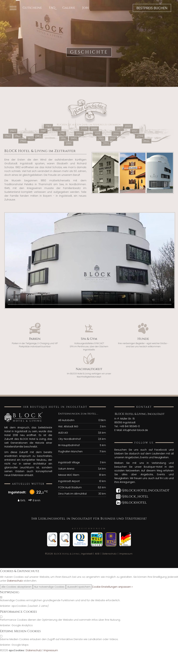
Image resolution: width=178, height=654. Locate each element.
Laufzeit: (33, 606)
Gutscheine (32, 8)
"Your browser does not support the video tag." (89, 260)
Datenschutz (109, 553)
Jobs (85, 8)
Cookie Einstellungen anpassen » (112, 587)
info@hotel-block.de (135, 430)
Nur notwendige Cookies (49, 587)
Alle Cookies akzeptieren (16, 587)
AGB (97, 553)
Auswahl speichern (79, 587)
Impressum (126, 553)
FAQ (52, 8)
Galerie (68, 8)
